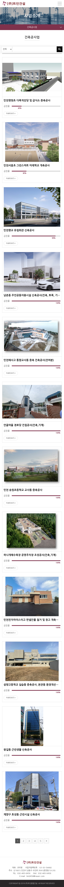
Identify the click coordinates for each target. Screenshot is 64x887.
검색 (59, 49)
